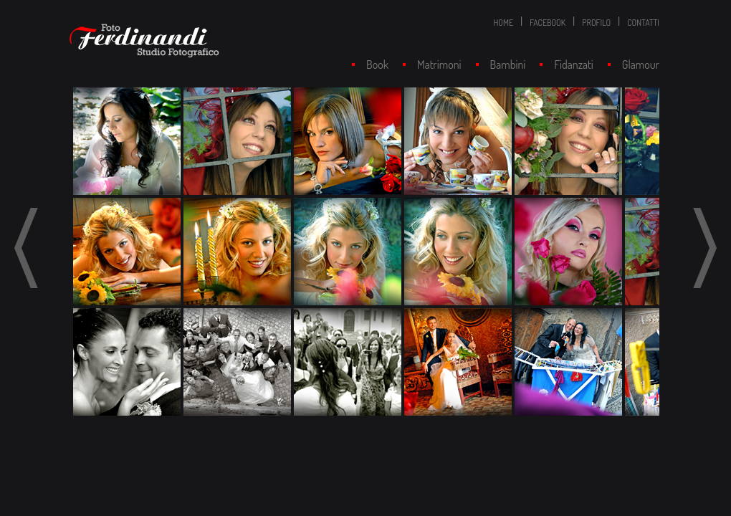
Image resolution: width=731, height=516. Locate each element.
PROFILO (596, 22)
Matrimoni (439, 64)
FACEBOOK (547, 22)
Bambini (508, 64)
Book (377, 64)
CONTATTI (643, 22)
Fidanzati (573, 64)
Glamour (640, 64)
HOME (503, 22)
